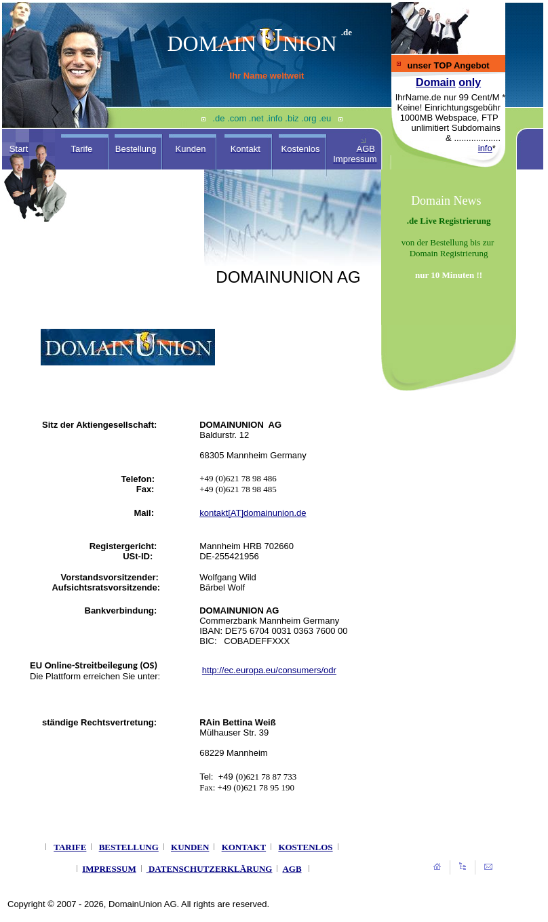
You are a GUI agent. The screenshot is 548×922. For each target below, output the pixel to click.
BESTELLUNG (129, 847)
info (485, 148)
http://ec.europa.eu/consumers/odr (269, 670)
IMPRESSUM (109, 869)
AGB (291, 869)
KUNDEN (190, 847)
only (469, 82)
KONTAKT (244, 847)
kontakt (213, 513)
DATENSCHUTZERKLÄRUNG (211, 869)
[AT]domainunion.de (267, 513)
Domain (436, 82)
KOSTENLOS (305, 847)
